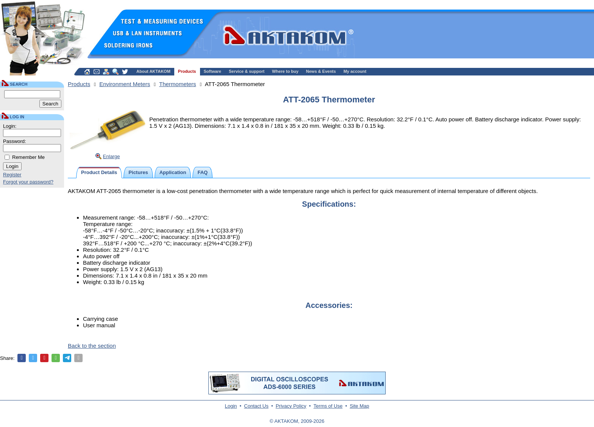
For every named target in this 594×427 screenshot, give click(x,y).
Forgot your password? (28, 182)
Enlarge (111, 156)
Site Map (359, 406)
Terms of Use (328, 406)
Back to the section (92, 345)
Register (12, 174)
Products (187, 71)
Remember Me (28, 157)
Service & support (246, 71)
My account (355, 71)
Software (212, 71)
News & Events (321, 71)
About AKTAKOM (153, 71)
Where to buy (285, 71)
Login (231, 406)
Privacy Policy (291, 406)
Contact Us (256, 406)
